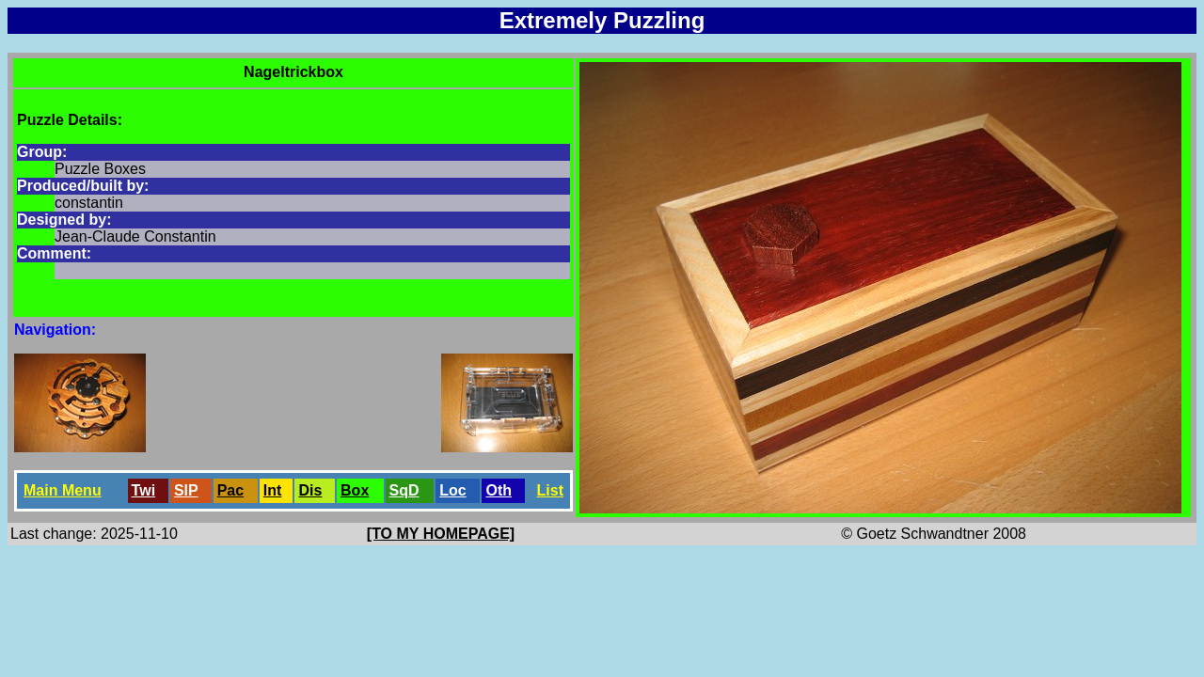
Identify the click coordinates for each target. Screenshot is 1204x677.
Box (355, 490)
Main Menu (63, 490)
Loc (452, 490)
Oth (498, 490)
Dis (310, 490)
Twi (143, 490)
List (550, 490)
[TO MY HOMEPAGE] (441, 534)
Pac (230, 490)
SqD (404, 490)
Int (272, 490)
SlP (186, 490)
